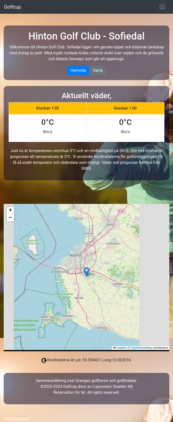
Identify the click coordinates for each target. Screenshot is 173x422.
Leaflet (119, 348)
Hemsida (78, 70)
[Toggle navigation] (162, 7)
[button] (86, 272)
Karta (98, 70)
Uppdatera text (16, 419)
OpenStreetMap (141, 348)
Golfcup (12, 7)
